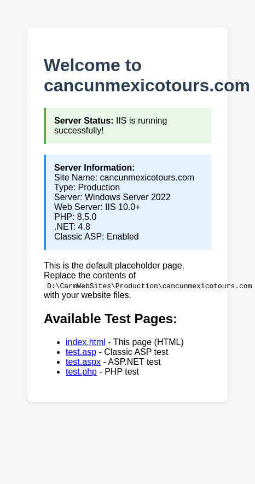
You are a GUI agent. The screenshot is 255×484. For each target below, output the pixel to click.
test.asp (81, 352)
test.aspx (83, 361)
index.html (86, 342)
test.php (81, 371)
